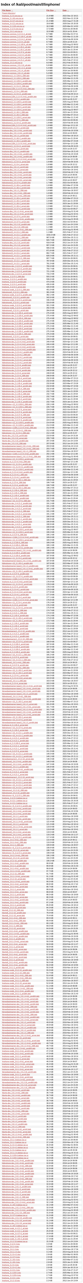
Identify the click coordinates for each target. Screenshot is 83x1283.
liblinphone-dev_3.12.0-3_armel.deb (16, 274)
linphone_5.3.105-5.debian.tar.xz (15, 1158)
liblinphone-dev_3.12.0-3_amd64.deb (17, 266)
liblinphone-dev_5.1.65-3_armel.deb (16, 391)
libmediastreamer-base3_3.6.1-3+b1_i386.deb (20, 446)
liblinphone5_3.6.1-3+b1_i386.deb (16, 668)
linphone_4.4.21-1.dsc (11, 1278)
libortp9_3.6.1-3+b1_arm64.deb (14, 965)
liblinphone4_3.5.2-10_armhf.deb (15, 858)
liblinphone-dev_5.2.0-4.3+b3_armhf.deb (18, 342)
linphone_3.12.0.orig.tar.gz (13, 29)
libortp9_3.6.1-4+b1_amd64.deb (15, 931)
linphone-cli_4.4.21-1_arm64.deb (15, 741)
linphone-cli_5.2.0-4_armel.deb (14, 683)
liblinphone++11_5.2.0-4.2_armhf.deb (17, 584)
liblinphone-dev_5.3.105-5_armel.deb (17, 326)
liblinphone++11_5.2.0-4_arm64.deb (16, 558)
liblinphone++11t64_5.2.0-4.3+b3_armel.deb (20, 600)
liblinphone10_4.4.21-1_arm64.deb (16, 256)
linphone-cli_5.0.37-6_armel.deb (15, 751)
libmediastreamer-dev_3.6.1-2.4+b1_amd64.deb (21, 1043)
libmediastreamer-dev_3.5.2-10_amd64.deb (19, 1082)
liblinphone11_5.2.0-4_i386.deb (14, 91)
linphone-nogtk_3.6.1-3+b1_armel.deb (17, 1069)
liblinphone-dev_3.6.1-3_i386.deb (15, 1197)
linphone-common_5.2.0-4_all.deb (16, 42)
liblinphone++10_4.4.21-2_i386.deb (16, 660)
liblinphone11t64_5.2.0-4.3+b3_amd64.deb (19, 97)
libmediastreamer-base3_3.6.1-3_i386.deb (19, 451)
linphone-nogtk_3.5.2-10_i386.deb (16, 973)
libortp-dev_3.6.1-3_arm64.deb (14, 1119)
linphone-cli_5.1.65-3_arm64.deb (15, 623)
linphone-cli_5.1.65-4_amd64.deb (15, 496)
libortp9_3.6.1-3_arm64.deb (13, 968)
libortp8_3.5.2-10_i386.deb (13, 910)
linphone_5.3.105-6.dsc (11, 1275)
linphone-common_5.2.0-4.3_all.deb (16, 34)
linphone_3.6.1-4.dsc (10, 1247)
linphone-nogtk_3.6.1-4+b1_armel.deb (17, 1061)
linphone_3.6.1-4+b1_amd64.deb (15, 868)
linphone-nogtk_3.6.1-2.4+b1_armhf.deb (18, 1080)
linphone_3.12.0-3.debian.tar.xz (14, 798)
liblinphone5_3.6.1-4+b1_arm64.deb (16, 809)
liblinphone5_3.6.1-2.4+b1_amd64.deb (17, 769)
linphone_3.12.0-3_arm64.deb (14, 282)
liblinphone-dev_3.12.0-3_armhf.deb (16, 271)
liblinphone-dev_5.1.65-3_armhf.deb (16, 399)
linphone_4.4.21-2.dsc (11, 1270)
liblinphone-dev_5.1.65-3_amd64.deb (17, 402)
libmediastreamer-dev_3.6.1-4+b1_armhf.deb (20, 1002)
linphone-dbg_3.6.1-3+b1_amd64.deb (17, 154)
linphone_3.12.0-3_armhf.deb (14, 284)
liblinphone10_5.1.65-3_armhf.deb (16, 201)
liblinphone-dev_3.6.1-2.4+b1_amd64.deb (19, 1210)
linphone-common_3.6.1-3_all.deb (16, 73)
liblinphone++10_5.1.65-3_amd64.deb (17, 571)
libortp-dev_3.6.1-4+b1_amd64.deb (16, 1095)
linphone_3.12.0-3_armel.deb (14, 287)
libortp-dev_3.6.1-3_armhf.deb (14, 1116)
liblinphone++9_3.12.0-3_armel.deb (16, 853)
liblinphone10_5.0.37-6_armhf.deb (16, 217)
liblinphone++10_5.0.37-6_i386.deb (16, 501)
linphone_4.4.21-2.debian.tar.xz (14, 803)
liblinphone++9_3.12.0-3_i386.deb (16, 795)
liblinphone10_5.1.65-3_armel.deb (16, 203)
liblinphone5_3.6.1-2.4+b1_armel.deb (17, 827)
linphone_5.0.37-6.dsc (11, 1257)
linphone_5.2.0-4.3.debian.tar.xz (15, 1145)
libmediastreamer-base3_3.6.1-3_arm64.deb (20, 722)
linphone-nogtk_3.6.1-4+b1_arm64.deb (17, 1051)
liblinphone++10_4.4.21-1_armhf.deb (17, 788)
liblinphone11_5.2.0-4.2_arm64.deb (16, 123)
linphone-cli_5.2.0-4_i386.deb (14, 482)
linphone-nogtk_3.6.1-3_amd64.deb (16, 994)
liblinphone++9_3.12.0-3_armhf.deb (16, 848)
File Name (6, 10)
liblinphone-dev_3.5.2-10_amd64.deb (17, 1218)
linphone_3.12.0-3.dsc (11, 1244)
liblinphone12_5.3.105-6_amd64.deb (17, 84)
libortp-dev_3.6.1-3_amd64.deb (14, 1124)
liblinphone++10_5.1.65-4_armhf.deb (17, 673)
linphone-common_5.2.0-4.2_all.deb (16, 39)
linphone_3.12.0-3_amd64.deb (14, 279)
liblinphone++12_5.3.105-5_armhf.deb (17, 532)
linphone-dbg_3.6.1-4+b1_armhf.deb (16, 175)
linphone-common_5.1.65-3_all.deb (16, 50)
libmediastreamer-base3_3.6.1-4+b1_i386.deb (20, 449)
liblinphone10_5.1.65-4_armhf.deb (16, 198)
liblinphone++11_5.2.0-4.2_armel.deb (17, 608)
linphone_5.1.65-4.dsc (11, 1260)
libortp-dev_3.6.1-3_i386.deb (13, 1127)
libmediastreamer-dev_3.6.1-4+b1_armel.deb (20, 999)
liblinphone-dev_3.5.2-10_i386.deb (16, 1213)
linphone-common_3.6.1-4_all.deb (16, 71)
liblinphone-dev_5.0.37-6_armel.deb (16, 409)
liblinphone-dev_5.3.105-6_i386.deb (16, 318)
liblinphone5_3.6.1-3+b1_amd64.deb (17, 764)
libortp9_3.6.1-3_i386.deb (12, 926)
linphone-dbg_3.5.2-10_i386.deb (15, 227)
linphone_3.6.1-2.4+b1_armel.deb (15, 876)
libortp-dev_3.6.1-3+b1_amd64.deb (16, 1103)
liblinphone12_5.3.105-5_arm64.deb (16, 104)
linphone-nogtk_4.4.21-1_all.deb (15, 1231)
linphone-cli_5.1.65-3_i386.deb (14, 493)
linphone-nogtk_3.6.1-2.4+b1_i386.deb (17, 988)
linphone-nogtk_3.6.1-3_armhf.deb (16, 1075)
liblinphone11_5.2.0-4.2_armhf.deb (16, 146)
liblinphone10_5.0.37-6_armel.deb (16, 222)
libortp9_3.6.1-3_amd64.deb (13, 939)
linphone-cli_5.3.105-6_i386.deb (15, 543)
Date (65, 10)
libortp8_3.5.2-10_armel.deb (13, 915)
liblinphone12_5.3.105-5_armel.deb (16, 117)
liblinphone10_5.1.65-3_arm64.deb (16, 188)
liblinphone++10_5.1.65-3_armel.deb (17, 717)
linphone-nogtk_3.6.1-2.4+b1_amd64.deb (18, 1048)
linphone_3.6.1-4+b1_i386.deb (14, 840)
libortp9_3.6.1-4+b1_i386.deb (14, 918)
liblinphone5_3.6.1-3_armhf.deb (15, 816)
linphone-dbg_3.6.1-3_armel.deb (15, 170)
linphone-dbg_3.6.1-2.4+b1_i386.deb (17, 230)
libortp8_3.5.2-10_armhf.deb (13, 928)
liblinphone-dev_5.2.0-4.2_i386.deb (16, 355)
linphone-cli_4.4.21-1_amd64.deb (15, 636)
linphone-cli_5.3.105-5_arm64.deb (16, 649)
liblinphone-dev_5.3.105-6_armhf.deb (17, 313)
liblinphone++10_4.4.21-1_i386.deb (16, 655)
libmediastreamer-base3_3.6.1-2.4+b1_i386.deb (21, 457)
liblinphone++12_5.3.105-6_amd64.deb (18, 423)
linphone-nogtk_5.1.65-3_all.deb (15, 1239)
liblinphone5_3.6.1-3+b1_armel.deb (16, 835)
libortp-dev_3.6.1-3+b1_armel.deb (15, 1114)
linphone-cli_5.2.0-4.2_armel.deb (15, 675)
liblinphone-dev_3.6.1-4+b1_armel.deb (17, 1168)
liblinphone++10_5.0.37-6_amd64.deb (17, 576)
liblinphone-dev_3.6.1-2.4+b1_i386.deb (17, 1208)
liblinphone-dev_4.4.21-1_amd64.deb (17, 522)
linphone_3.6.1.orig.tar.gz (12, 31)
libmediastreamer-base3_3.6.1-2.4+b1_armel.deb (22, 709)
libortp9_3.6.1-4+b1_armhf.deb (14, 955)
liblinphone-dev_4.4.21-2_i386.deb (16, 511)
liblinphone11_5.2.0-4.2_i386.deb (15, 86)
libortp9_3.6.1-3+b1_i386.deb (14, 921)
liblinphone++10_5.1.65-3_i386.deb (16, 480)
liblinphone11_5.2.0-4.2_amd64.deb (16, 94)
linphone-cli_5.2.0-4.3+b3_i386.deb (16, 462)
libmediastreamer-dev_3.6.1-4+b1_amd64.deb (20, 996)
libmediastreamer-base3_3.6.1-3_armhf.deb (19, 694)
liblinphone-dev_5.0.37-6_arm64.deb (17, 412)
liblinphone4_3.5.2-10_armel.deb (15, 850)
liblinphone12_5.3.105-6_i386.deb (15, 76)
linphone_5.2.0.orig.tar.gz (12, 16)
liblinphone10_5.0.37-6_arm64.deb (16, 209)
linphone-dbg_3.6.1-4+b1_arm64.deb (17, 133)
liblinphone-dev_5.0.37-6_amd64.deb (17, 420)
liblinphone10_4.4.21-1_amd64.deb (16, 240)
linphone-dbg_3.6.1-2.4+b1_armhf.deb (17, 214)
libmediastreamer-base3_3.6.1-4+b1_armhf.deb (21, 689)
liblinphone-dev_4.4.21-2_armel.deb (16, 514)
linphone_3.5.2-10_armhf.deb (14, 908)
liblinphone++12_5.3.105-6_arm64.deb (17, 459)
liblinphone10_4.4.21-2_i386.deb (15, 232)
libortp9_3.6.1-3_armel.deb (13, 947)
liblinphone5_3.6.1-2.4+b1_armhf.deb (17, 822)
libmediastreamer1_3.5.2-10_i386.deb (17, 639)
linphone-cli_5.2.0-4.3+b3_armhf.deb (17, 592)
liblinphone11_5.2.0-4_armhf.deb (15, 149)
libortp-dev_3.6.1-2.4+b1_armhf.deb (16, 1129)
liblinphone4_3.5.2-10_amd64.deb (16, 793)
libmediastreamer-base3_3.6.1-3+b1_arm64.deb (21, 712)
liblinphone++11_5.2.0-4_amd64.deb (17, 464)
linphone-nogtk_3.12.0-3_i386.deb (16, 290)
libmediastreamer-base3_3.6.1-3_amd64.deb (20, 566)
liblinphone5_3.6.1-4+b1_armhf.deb (16, 814)
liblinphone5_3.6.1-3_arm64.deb (15, 824)
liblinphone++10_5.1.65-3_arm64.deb (17, 621)
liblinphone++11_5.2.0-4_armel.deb (16, 602)
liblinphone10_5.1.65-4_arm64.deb (16, 185)
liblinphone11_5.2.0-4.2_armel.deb (16, 162)
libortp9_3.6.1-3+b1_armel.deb (14, 944)
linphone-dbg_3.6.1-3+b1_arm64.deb (17, 130)
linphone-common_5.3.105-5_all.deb (17, 37)
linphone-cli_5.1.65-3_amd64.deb (15, 498)
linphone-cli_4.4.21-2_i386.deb (14, 610)
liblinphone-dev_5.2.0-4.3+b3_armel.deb (18, 344)
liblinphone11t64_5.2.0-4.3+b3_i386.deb (18, 89)
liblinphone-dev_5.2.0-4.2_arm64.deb (17, 357)
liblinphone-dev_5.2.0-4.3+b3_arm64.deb (18, 347)
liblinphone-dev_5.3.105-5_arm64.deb (17, 323)
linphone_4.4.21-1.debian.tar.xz (14, 801)
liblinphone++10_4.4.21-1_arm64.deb (17, 756)
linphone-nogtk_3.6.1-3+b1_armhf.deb (17, 1077)
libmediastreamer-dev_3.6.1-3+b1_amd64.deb (20, 1017)
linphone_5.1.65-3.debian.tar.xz (14, 1226)
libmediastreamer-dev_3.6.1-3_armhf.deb (18, 1022)
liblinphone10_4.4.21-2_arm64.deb (16, 248)
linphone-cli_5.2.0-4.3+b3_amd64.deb (17, 472)
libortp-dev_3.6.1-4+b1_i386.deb (15, 1093)
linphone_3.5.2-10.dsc (11, 1281)
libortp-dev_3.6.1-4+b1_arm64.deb (16, 1101)
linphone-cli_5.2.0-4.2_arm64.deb (15, 589)
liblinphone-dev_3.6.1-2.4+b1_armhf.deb (18, 1200)
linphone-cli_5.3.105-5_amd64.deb (16, 553)
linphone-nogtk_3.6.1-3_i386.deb (15, 981)
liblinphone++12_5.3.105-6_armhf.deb (17, 529)
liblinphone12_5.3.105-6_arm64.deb (16, 102)
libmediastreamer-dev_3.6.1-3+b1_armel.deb (20, 1020)
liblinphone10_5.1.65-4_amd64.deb (16, 141)
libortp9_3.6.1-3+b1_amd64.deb (15, 936)
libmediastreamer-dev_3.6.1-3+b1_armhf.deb (20, 1009)
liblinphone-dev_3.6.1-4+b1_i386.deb (17, 1166)
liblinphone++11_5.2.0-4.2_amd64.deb (17, 467)
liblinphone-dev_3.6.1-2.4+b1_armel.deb (18, 1202)
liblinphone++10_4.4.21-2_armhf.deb (17, 785)
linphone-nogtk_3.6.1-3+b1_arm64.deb (17, 1054)
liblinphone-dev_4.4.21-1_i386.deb (16, 516)
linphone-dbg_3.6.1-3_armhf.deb (15, 167)
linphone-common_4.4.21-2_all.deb (16, 60)
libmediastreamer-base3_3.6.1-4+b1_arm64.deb (21, 699)
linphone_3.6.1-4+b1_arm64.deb (15, 900)
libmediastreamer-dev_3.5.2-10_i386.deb (18, 1088)
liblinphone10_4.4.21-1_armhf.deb (16, 261)
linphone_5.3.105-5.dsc (11, 1273)
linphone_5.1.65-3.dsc (11, 1262)
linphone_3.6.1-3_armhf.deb (13, 895)
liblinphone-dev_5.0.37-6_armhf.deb (16, 417)
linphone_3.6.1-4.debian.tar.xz (14, 1140)
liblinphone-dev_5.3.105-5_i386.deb (16, 334)
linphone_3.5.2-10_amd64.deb (14, 861)
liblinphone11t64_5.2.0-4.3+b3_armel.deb (19, 159)
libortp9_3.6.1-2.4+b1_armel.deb (15, 941)
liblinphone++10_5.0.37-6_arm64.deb (17, 642)
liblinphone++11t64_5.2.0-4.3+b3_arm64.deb (20, 537)
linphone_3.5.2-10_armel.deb (14, 879)
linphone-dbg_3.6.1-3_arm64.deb (15, 136)
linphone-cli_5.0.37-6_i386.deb (14, 535)
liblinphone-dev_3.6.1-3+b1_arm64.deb (18, 1181)
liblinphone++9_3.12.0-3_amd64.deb (17, 806)
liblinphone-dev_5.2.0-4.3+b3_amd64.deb (19, 350)
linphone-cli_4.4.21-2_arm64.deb (15, 738)
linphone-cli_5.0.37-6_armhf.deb (15, 657)
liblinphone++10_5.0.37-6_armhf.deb (17, 720)
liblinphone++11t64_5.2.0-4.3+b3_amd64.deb (20, 454)
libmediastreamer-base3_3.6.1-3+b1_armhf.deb (21, 691)
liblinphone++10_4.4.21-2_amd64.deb (17, 736)
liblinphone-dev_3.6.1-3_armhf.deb (16, 1189)
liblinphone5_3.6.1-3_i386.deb (14, 681)
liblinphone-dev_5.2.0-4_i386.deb (15, 376)
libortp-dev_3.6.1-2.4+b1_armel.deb (16, 1132)
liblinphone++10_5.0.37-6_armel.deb (17, 728)
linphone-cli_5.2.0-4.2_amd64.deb (16, 477)
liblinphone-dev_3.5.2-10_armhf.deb (16, 1220)
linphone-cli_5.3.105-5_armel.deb (15, 743)
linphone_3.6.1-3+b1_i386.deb (14, 842)
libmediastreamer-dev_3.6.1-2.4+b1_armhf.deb (21, 1041)
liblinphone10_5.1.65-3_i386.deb (15, 112)
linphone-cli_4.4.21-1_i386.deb (14, 613)
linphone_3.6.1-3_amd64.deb (14, 866)
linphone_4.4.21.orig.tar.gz (13, 24)
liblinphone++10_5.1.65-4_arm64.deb (17, 618)
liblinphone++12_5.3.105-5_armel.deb (17, 540)
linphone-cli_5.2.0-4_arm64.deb (15, 587)
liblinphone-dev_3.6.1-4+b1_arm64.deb (18, 1171)
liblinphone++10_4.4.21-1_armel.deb (17, 780)
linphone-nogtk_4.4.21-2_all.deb (15, 1228)
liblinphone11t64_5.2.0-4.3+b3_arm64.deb (19, 125)
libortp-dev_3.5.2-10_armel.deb (14, 438)
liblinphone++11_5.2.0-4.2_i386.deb (16, 430)
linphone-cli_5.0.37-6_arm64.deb (15, 665)
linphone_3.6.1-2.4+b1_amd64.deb (16, 871)
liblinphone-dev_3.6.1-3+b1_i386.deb (17, 1179)
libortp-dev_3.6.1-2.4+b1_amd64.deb (17, 1134)
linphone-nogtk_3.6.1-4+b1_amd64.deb (18, 986)
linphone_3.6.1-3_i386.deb (13, 845)
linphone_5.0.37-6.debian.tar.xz (14, 1215)
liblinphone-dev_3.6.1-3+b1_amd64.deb (18, 1174)
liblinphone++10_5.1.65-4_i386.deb (16, 488)
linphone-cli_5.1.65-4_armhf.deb (15, 626)
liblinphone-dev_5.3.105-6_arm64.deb (17, 316)
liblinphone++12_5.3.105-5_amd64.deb (18, 425)
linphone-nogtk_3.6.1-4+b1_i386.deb (17, 975)
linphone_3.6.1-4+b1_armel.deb (15, 892)
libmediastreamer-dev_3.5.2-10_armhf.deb (19, 1072)
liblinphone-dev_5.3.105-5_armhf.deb (17, 329)
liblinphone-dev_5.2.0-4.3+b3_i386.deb (17, 339)
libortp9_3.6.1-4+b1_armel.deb (14, 949)
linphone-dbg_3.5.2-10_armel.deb (15, 245)
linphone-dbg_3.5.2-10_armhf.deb (15, 243)
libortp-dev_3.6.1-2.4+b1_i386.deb (16, 1137)
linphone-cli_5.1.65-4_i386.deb (14, 490)
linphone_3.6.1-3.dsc (10, 1249)
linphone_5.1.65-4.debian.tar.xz (14, 1205)
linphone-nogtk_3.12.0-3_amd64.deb (17, 295)
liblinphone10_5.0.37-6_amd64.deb (16, 183)
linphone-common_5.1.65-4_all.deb (16, 47)
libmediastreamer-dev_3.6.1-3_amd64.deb (19, 1028)
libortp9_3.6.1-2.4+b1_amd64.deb (15, 934)
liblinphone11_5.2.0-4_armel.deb (15, 164)
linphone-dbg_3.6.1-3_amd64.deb (15, 151)
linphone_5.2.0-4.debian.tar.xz (14, 1150)
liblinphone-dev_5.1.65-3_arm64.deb (17, 396)
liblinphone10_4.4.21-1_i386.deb (15, 237)
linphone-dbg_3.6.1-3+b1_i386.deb (16, 193)
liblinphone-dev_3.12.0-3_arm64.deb (17, 269)
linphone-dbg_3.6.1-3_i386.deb (14, 190)
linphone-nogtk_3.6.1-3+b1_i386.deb (17, 978)
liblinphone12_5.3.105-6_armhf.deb (16, 110)
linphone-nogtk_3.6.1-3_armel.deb (16, 1059)
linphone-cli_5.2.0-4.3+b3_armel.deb (17, 678)
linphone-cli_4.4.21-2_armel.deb (15, 772)
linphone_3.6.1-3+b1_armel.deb (15, 897)
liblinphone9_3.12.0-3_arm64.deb (15, 303)
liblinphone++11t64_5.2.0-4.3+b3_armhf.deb (20, 579)
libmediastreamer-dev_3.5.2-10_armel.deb (19, 1085)
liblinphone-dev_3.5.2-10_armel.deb (16, 1223)
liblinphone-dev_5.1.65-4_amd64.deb (17, 383)
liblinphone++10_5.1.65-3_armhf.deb (17, 670)
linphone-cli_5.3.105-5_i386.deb (15, 545)
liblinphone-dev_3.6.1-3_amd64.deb (16, 1187)
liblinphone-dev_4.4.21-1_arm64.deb (17, 519)
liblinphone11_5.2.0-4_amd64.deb (16, 99)
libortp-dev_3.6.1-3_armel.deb (14, 1121)
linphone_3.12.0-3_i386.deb (13, 277)
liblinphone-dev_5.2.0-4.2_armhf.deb (17, 363)
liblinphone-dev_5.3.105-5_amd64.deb (17, 331)
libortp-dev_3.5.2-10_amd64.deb (15, 441)
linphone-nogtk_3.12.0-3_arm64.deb (16, 300)
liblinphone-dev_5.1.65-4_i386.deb (16, 389)
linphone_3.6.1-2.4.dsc (11, 1252)
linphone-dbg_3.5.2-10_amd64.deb (16, 224)
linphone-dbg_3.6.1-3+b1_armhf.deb (16, 172)
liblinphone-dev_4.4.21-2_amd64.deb (17, 503)
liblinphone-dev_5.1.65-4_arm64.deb (17, 386)
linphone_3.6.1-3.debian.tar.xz (14, 1142)
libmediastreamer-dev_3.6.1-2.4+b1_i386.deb (20, 1046)
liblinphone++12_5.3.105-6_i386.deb (17, 404)
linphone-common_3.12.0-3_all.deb (16, 55)
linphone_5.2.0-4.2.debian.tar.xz (15, 1147)
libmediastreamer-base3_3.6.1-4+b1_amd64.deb (21, 550)
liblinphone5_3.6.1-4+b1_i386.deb (16, 662)
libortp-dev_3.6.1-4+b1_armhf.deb (16, 1090)
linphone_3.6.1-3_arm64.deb (13, 905)
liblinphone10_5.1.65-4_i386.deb (15, 115)
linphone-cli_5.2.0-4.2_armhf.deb (15, 595)
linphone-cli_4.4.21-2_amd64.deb (15, 634)
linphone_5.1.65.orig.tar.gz (13, 18)
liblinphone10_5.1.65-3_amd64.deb (16, 138)
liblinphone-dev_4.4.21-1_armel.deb (16, 524)
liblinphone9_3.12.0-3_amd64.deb (16, 297)
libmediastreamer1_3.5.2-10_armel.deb (18, 759)
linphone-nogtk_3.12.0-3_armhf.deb (16, 305)
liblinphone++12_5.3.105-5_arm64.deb (17, 469)
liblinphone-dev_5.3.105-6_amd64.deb (17, 321)
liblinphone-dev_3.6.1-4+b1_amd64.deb (18, 1161)
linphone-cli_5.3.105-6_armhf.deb (15, 647)
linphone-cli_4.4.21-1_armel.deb (15, 775)
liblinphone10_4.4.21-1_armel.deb (16, 264)
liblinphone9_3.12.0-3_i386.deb (14, 292)
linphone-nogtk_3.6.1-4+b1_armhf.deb (17, 1067)
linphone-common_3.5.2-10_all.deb (16, 65)
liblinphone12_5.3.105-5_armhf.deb (16, 107)
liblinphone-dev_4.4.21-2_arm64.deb (17, 506)
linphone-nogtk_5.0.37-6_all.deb (15, 1234)
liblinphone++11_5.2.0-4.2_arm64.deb (17, 548)
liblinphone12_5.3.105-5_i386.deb (15, 78)
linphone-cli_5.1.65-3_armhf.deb (15, 629)
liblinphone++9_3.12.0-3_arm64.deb (16, 837)
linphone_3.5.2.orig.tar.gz (12, 63)
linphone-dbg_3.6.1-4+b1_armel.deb (16, 180)
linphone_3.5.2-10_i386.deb (13, 874)
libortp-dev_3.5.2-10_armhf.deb (14, 436)
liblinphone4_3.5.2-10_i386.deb (14, 790)
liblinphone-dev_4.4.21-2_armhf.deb (16, 509)
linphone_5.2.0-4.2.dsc (11, 1267)
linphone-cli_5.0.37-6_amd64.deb (15, 574)
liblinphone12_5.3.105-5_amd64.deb (17, 81)
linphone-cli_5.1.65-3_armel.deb (15, 730)
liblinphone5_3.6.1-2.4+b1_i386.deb (16, 696)
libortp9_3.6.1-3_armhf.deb (13, 960)
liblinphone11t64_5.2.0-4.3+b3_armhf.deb (19, 144)
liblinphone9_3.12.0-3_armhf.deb (15, 310)
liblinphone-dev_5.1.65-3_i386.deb (16, 394)
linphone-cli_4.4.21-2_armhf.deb (15, 746)
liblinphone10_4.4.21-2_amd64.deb (16, 235)
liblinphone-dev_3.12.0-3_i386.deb (16, 258)
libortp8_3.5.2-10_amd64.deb (14, 913)
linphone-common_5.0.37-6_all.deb (16, 52)
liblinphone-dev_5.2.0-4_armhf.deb (16, 368)
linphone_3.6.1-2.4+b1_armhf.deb (15, 882)
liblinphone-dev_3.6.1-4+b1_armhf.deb (17, 1163)
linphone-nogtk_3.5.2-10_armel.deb (16, 983)
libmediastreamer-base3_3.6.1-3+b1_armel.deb (21, 715)
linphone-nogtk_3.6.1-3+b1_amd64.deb (18, 991)
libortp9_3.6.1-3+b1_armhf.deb (14, 957)
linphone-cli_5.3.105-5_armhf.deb (15, 644)
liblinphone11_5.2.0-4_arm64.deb (15, 128)
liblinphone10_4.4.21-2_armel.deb (16, 253)
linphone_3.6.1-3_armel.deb (13, 889)
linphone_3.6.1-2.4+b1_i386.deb (15, 855)
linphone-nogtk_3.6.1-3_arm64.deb (16, 1056)
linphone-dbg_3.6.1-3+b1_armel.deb (16, 177)
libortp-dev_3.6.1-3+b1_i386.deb (15, 1111)
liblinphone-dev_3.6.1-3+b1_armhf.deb (17, 1176)
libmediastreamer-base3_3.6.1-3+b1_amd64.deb (21, 561)
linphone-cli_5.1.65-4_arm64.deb (15, 616)
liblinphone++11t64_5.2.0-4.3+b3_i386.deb (19, 428)
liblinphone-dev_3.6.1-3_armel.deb (16, 1195)
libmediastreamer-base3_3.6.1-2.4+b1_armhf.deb (22, 686)
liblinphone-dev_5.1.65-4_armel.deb (16, 381)
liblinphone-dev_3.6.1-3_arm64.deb (16, 1192)
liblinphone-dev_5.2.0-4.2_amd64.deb (17, 352)
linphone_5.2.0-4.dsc (10, 1265)
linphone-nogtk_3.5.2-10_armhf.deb (16, 1038)
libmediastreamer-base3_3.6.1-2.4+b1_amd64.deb (22, 569)
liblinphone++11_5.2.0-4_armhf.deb (16, 597)
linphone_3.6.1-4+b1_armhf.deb (15, 887)
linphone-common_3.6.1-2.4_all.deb (16, 68)
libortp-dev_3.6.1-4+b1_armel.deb (15, 1098)
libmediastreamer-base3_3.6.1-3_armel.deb (19, 704)
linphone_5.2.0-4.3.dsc (11, 1254)
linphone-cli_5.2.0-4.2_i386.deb (14, 475)
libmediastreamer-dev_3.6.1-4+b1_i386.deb (19, 1007)
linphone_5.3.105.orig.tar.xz (13, 26)
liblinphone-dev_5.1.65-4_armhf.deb (16, 378)
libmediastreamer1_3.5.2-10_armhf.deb (18, 777)
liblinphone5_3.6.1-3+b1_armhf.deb (16, 819)
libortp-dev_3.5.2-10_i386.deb (14, 443)
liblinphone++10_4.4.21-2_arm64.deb (17, 754)
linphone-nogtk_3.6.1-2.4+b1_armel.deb (18, 1064)
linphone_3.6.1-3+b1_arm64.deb (15, 902)
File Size (50, 10)
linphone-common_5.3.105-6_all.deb (17, 44)
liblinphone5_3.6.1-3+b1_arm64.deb (16, 811)
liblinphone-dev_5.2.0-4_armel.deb (16, 373)
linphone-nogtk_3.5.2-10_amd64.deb (17, 970)
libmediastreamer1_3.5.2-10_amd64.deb (18, 631)
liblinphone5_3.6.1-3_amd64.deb (15, 767)
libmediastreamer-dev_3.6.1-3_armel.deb (18, 1025)
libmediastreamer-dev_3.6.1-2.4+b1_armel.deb (21, 1035)
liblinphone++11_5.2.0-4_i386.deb (16, 433)
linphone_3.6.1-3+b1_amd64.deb (15, 863)
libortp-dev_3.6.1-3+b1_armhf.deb (16, 1108)
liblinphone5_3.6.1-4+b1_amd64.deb (17, 762)
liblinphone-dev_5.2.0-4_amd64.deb (16, 365)
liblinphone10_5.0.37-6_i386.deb (15, 120)
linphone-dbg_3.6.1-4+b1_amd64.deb (17, 157)
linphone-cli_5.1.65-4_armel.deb (15, 725)
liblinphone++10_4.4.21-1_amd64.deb (17, 733)
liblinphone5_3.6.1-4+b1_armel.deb (16, 832)
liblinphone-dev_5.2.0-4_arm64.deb (16, 370)
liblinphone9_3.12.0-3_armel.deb (15, 337)
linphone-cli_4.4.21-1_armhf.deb (15, 749)
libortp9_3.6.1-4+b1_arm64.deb (14, 962)
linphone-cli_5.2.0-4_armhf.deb (14, 605)
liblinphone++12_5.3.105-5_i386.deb (17, 407)
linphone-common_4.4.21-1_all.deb (16, 57)
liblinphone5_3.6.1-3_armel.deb (14, 829)
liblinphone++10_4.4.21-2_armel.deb (17, 782)
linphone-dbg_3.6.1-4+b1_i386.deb (16, 196)
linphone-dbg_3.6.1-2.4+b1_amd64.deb (18, 219)
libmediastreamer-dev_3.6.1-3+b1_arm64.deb (20, 1012)
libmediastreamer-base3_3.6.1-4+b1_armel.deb (21, 707)
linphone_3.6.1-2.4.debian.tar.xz (15, 1153)
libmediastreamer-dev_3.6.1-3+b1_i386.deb (19, 1015)
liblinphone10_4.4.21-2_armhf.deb (16, 250)
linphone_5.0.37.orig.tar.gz (13, 21)
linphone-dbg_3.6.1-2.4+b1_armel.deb (17, 211)
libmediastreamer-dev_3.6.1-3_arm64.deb (19, 1030)
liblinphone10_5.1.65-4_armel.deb (16, 206)
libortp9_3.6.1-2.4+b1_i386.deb (14, 923)
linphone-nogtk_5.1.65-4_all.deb (15, 1236)
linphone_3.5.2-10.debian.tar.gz (14, 1241)
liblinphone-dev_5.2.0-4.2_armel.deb (17, 360)
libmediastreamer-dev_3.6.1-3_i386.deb (18, 1033)
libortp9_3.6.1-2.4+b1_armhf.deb (15, 952)
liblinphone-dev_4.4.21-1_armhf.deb (16, 527)
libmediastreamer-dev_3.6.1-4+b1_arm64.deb (20, 1004)
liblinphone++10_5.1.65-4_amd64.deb (17, 563)
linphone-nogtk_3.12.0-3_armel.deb (16, 308)
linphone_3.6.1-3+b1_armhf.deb (15, 884)
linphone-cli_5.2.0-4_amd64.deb (15, 485)
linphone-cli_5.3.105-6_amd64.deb (16, 556)
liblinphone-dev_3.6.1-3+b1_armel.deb (17, 1184)
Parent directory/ (8, 13)
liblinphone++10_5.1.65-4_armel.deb (17, 702)
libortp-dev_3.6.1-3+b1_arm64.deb (16, 1106)
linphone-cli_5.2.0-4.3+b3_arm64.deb (17, 582)
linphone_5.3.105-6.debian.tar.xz (15, 1155)
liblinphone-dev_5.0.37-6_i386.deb (16, 415)
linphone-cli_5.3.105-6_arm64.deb (16, 652)
